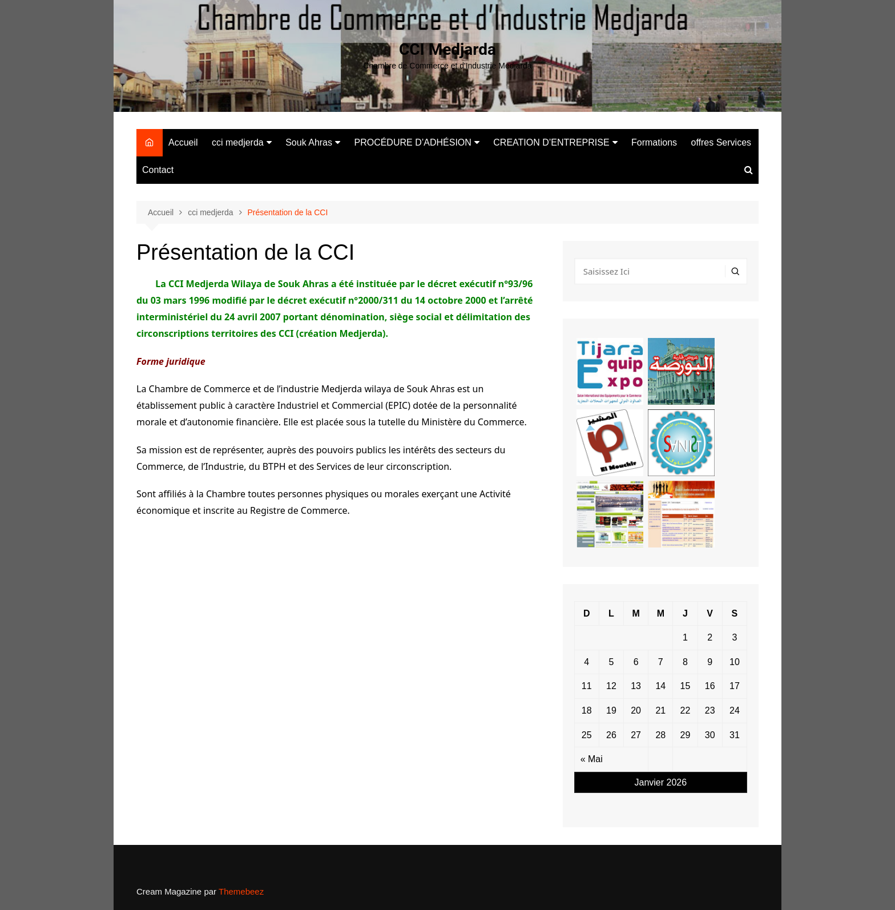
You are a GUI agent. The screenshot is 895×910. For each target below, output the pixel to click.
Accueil (183, 142)
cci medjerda (238, 142)
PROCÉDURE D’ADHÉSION (412, 142)
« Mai (591, 759)
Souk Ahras (308, 142)
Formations (654, 142)
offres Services (721, 142)
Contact (158, 170)
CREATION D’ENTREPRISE (551, 142)
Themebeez (241, 891)
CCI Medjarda (447, 49)
